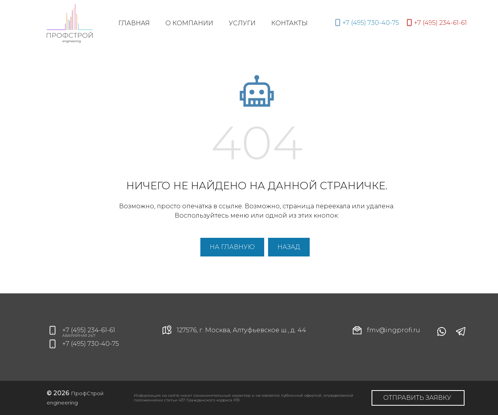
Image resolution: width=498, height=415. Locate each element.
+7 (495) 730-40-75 (90, 343)
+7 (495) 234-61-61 (88, 330)
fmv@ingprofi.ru (385, 330)
